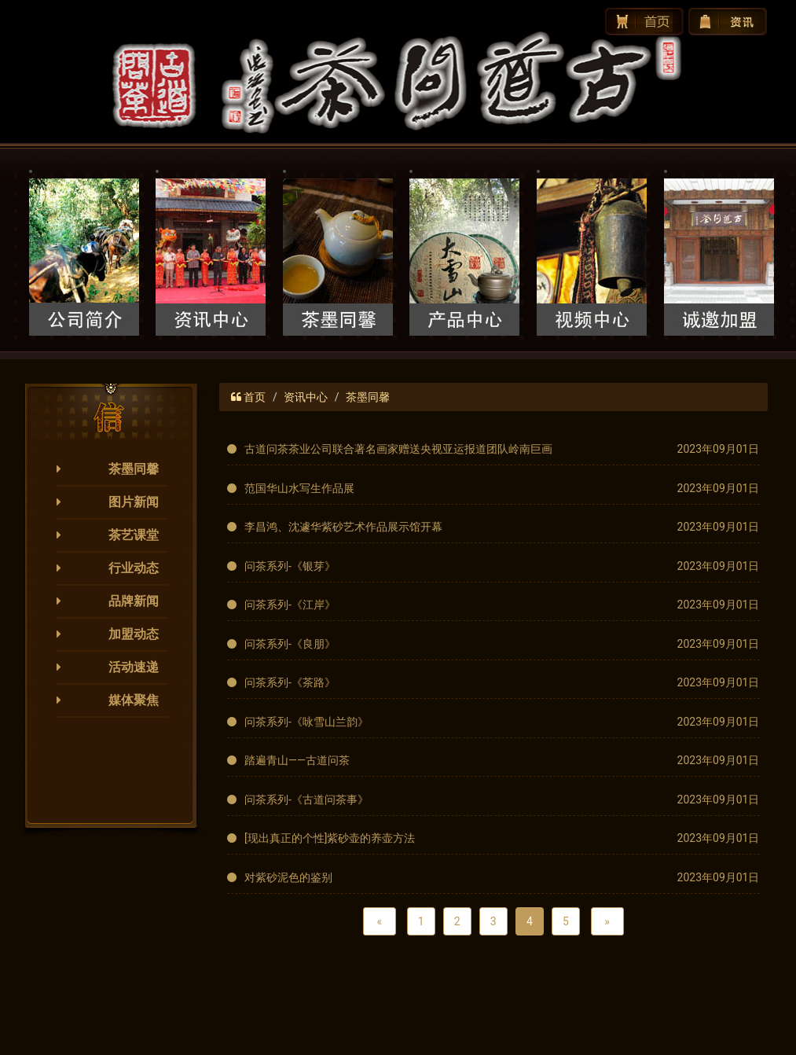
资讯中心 (306, 397)
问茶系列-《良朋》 (290, 644)
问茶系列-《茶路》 (290, 682)
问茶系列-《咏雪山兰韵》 (306, 721)
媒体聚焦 (133, 700)
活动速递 (133, 667)
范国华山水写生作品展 (299, 488)
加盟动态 (133, 634)
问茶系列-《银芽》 (290, 566)
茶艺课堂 (133, 535)
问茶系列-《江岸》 (290, 604)
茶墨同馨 (133, 468)
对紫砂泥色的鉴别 (288, 877)
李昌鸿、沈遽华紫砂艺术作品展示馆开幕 (343, 526)
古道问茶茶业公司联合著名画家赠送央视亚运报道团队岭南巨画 (398, 449)
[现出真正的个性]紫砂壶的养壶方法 (329, 838)
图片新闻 (133, 501)
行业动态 (133, 568)
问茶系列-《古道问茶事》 (306, 799)
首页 (255, 397)
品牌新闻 (133, 601)
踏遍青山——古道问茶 (297, 760)
